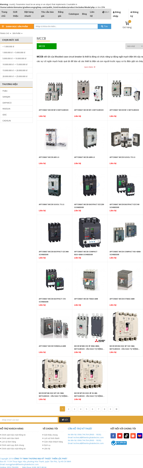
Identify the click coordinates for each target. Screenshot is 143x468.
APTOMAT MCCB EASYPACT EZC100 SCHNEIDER (124, 205)
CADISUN (7, 120)
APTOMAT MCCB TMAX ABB (86, 299)
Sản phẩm (16, 33)
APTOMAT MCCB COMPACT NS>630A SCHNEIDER (125, 253)
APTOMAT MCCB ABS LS (49, 157)
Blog (84, 14)
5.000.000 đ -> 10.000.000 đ (14, 58)
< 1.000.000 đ (8, 46)
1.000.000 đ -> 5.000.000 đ (14, 52)
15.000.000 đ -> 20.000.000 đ (15, 70)
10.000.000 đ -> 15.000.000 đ (15, 64)
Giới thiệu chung (51, 435)
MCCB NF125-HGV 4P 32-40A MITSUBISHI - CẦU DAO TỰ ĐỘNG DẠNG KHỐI (88, 394)
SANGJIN (6, 96)
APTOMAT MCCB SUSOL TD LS (122, 157)
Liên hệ (92, 14)
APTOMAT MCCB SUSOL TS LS (51, 204)
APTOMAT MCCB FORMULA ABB (52, 346)
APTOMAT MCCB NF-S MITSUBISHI (89, 110)
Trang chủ (4, 14)
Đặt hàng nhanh (29, 14)
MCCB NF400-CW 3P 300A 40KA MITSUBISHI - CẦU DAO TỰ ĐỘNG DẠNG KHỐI (88, 347)
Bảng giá (60, 14)
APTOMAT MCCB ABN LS (84, 157)
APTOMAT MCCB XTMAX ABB (122, 299)
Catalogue (74, 14)
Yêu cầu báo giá (47, 14)
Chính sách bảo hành (10, 438)
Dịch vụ (47, 445)
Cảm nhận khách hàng (53, 442)
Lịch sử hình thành (52, 438)
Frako (5, 91)
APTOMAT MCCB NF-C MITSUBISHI (124, 110)
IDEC (5, 114)
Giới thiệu (15, 14)
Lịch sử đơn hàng (8, 442)
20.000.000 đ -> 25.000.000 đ (15, 76)
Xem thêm (88, 67)
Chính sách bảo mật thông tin (13, 435)
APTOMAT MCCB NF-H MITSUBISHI (53, 110)
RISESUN (6, 108)
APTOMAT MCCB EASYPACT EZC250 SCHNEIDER (89, 205)
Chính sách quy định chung (12, 445)
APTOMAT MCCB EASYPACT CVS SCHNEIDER (52, 300)
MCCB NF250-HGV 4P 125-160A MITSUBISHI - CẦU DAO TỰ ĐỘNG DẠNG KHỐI (124, 347)
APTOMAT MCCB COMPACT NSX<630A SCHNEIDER (85, 253)
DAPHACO (7, 102)
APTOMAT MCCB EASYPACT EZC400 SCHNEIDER (54, 253)
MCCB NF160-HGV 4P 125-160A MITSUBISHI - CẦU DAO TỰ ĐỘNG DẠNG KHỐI (53, 394)
